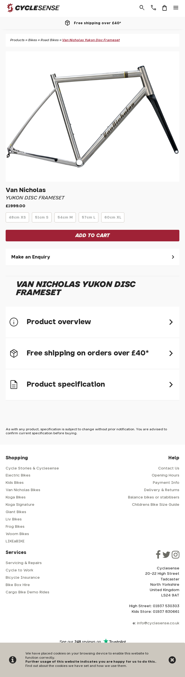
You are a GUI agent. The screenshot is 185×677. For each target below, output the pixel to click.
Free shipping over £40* (97, 23)
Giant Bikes (16, 512)
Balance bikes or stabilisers (153, 497)
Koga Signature (20, 505)
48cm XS (17, 219)
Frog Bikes (15, 527)
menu (176, 8)
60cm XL (112, 219)
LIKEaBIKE (15, 541)
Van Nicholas (26, 190)
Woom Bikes (17, 534)
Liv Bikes (14, 519)
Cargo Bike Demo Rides (27, 592)
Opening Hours (165, 475)
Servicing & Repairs (24, 563)
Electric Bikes (18, 475)
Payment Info (166, 483)
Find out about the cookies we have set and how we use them (75, 665)
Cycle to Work (19, 570)
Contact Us (168, 468)
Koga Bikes (16, 497)
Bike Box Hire (18, 585)
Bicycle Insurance (23, 578)
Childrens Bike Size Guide (155, 505)
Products (17, 40)
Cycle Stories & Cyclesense (32, 468)
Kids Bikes (15, 483)
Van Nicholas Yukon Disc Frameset (91, 40)
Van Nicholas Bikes (23, 490)
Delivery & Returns (161, 490)
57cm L (88, 219)
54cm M (65, 219)
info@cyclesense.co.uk (158, 623)
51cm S (42, 219)
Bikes (32, 40)
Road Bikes (50, 40)
